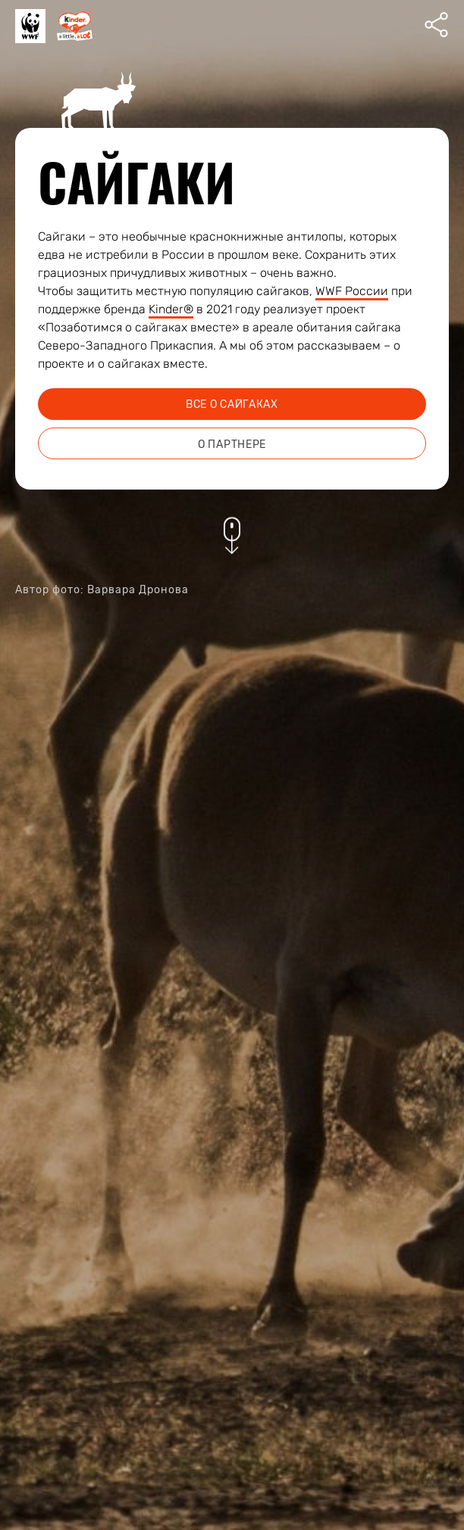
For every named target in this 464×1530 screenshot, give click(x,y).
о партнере (232, 444)
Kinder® (171, 309)
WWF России (351, 291)
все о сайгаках (232, 404)
